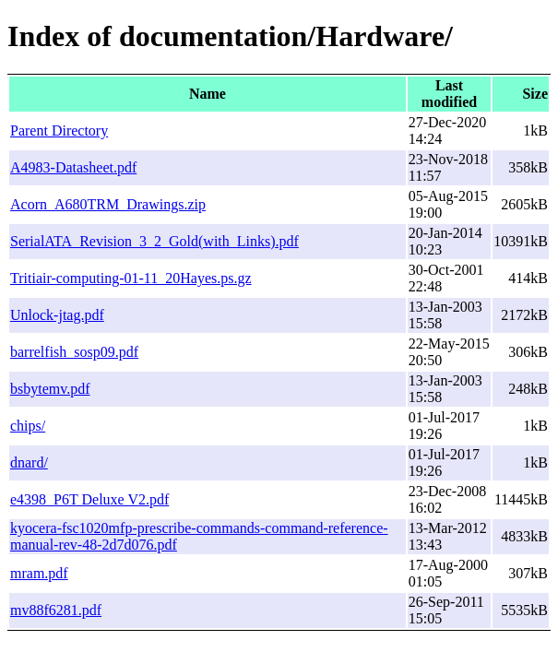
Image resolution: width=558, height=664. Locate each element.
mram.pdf (39, 573)
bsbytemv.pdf (50, 389)
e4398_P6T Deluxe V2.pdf (89, 499)
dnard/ (29, 462)
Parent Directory (59, 130)
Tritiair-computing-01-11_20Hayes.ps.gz (131, 278)
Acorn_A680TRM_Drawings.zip (108, 204)
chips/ (27, 425)
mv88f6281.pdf (55, 610)
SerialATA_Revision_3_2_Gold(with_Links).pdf (154, 241)
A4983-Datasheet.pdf (73, 167)
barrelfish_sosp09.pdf (74, 352)
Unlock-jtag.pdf (57, 315)
